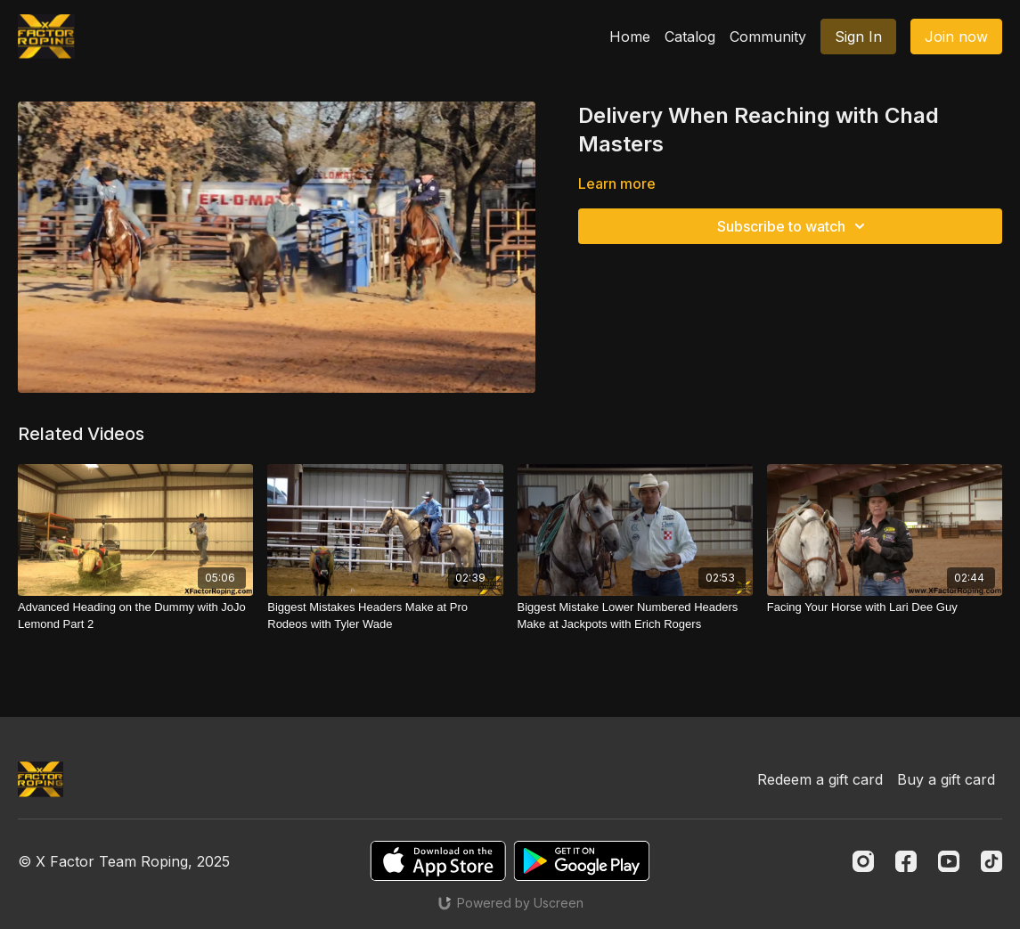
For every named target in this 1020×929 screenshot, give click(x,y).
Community (768, 36)
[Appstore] (438, 861)
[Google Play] (581, 861)
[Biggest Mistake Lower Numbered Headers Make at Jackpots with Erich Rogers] (635, 616)
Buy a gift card (946, 779)
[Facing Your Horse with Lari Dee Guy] (884, 607)
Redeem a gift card (820, 779)
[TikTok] (991, 861)
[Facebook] (906, 861)
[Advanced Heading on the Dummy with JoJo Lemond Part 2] (135, 616)
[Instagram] (863, 861)
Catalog (690, 36)
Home (629, 36)
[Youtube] (948, 861)
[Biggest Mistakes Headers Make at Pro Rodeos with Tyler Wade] (384, 616)
